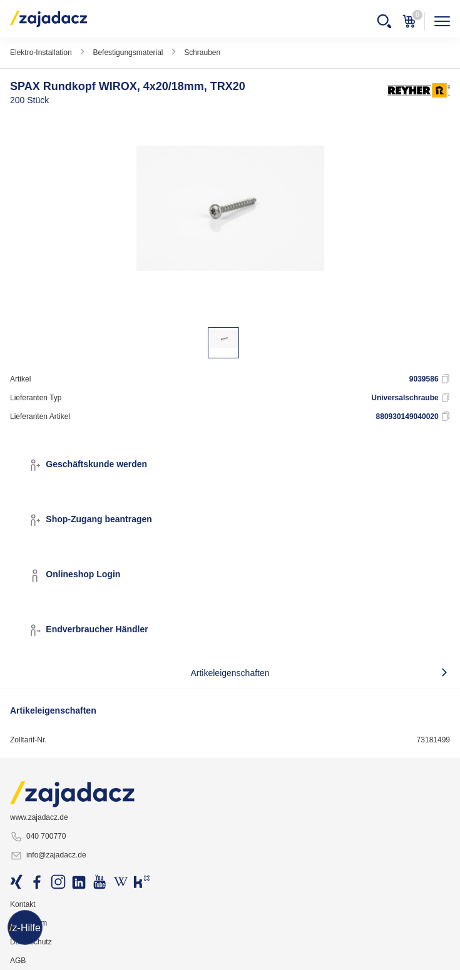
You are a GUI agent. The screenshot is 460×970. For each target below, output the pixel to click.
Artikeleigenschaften (229, 673)
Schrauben (202, 52)
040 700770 (38, 837)
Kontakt (23, 904)
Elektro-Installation (41, 52)
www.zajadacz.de (39, 817)
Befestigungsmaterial (128, 52)
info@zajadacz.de (48, 855)
